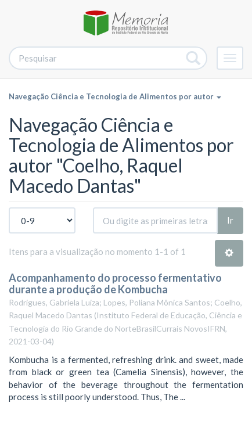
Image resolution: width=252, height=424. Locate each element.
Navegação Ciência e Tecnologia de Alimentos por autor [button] (115, 96)
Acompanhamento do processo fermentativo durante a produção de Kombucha (115, 283)
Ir (230, 220)
